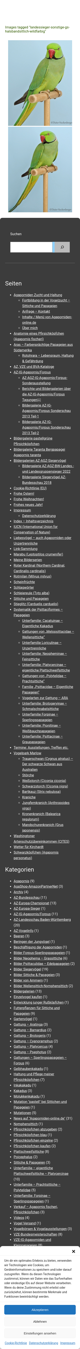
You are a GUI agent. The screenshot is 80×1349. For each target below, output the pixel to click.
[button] (73, 1251)
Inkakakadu (22, 1085)
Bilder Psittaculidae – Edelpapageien (42, 964)
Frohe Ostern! (24, 494)
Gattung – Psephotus (30, 1052)
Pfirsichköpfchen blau (30, 1135)
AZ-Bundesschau (27, 898)
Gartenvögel (23, 1019)
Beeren (19, 936)
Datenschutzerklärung (43, 1343)
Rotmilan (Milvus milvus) (32, 576)
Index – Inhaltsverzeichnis (33, 521)
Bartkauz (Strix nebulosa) (41, 792)
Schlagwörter (24, 587)
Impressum (67, 1343)
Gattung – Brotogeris (30, 1036)
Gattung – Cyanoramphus (33, 1041)
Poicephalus (23, 1157)
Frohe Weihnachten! (29, 499)
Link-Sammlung (25, 549)
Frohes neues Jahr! (28, 505)
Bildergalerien (24, 991)
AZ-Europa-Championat (31, 903)
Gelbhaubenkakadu (28, 1069)
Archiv (18, 892)
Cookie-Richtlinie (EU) (30, 488)
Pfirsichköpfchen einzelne (33, 1140)
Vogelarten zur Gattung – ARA (45, 698)
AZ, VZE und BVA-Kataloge (34, 367)
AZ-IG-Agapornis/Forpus (32, 372)
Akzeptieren (40, 1310)
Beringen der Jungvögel (32, 942)
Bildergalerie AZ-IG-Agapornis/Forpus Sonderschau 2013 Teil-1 (46, 411)
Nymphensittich (26, 1124)
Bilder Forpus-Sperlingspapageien (39, 953)
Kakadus (20, 1091)
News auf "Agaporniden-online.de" (39, 1118)
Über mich (30, 328)
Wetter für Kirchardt (29, 847)
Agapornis (21, 881)
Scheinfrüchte (24, 582)
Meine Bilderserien (28, 560)
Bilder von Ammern (28, 980)
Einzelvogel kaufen (28, 997)
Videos (19, 1218)
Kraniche (29, 797)
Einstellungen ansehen (40, 1333)
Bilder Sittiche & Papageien (34, 975)
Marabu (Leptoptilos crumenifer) (38, 554)
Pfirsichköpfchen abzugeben (35, 1129)
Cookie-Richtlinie (16, 1343)
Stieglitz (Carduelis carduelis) (36, 604)
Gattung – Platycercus (31, 1046)
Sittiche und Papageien (31, 599)
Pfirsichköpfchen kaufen (32, 1146)
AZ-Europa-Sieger (27, 908)
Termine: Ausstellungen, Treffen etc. (41, 748)
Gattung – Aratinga (28, 1024)
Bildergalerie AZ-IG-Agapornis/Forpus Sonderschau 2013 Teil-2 (46, 427)
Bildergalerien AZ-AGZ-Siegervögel (40, 461)
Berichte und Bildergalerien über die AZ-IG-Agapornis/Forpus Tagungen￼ (46, 394)
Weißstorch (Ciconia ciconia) (44, 781)
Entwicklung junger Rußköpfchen (39, 1002)
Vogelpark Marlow (27, 753)
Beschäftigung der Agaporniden (38, 947)
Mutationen (22, 1113)
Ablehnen (40, 1321)
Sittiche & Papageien (29, 1162)
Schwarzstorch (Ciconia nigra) (45, 786)
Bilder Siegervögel (27, 969)
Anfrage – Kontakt (36, 311)
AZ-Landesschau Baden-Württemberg (42, 920)
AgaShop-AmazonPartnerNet (36, 886)
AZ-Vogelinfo (23, 931)
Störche (28, 775)
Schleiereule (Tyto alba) (31, 593)
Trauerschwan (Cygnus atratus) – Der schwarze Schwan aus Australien (47, 764)
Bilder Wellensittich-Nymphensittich (41, 986)
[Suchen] (62, 247)
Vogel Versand (25, 1223)
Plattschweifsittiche (29, 1152)
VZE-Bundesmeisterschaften (35, 1234)
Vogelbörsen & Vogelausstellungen (40, 1229)
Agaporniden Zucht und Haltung (38, 295)
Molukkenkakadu (26, 1096)
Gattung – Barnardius (30, 1030)
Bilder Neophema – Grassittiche (38, 958)
